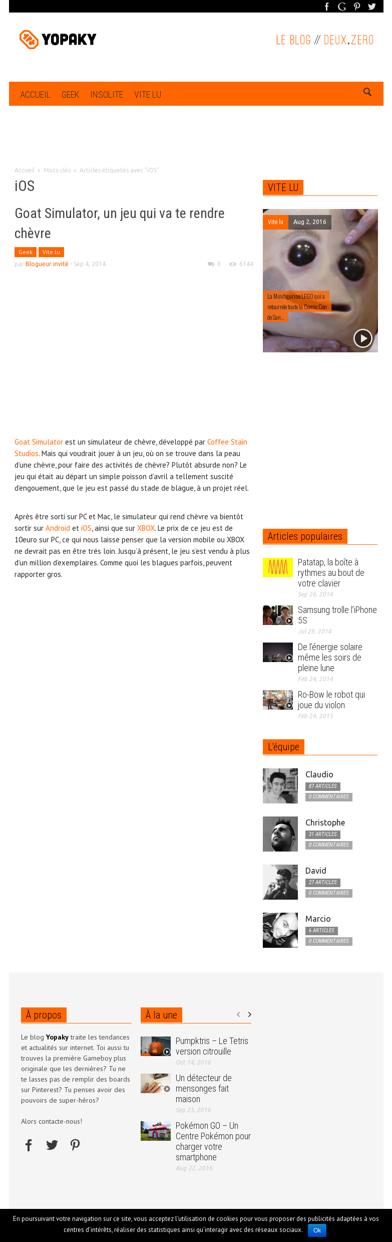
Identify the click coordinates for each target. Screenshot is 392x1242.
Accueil (35, 94)
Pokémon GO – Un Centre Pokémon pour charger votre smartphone (213, 1141)
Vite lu (147, 94)
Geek (70, 94)
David (315, 870)
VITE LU (283, 187)
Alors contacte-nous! (51, 1121)
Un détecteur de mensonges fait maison (204, 1088)
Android (58, 528)
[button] (368, 94)
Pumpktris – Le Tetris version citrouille (212, 1046)
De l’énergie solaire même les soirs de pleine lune (330, 657)
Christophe (325, 822)
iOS (86, 528)
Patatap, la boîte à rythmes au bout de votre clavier (331, 572)
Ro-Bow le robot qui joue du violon (331, 699)
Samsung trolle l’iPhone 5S (337, 615)
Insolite (106, 94)
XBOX (146, 528)
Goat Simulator (39, 442)
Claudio (319, 774)
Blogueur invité (47, 264)
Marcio (318, 918)
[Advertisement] (196, 151)
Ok (317, 1230)
